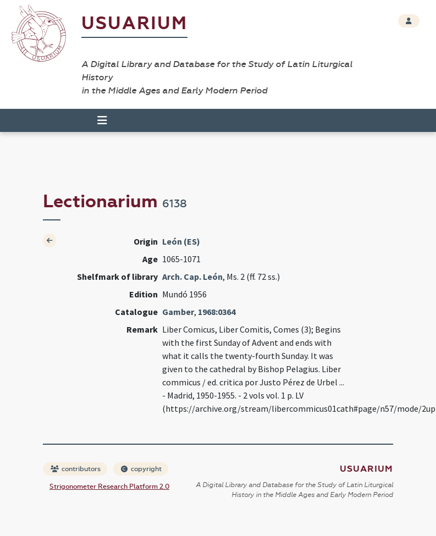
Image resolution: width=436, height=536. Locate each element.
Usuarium (134, 23)
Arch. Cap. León (192, 276)
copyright (141, 469)
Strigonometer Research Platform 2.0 (109, 486)
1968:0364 (216, 311)
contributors (76, 469)
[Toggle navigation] (102, 120)
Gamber (178, 311)
